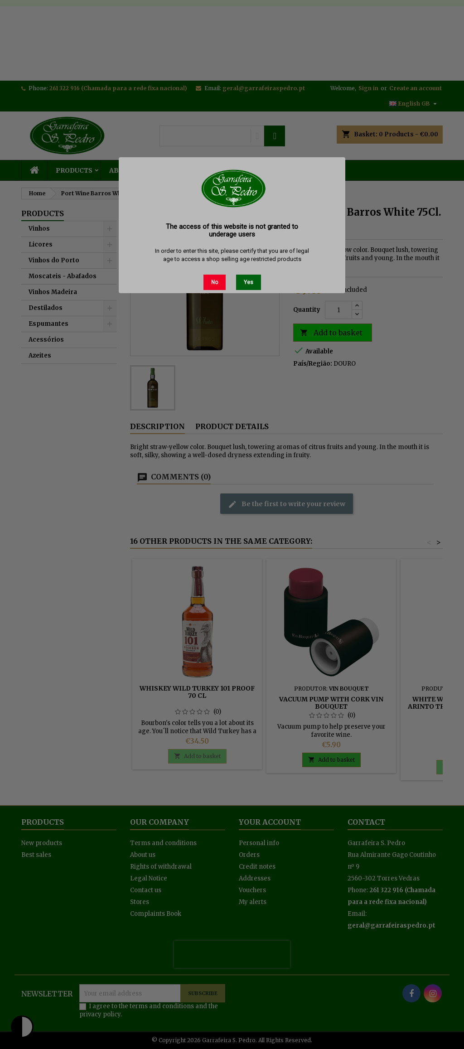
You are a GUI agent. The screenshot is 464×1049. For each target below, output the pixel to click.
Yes (248, 282)
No (214, 282)
